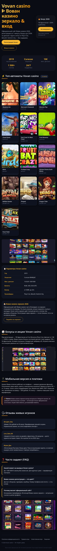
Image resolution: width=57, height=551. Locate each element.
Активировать (46, 29)
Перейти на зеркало (13, 319)
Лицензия (47, 539)
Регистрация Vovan (11, 42)
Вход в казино (9, 48)
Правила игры (25, 539)
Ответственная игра (36, 539)
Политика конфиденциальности (11, 539)
